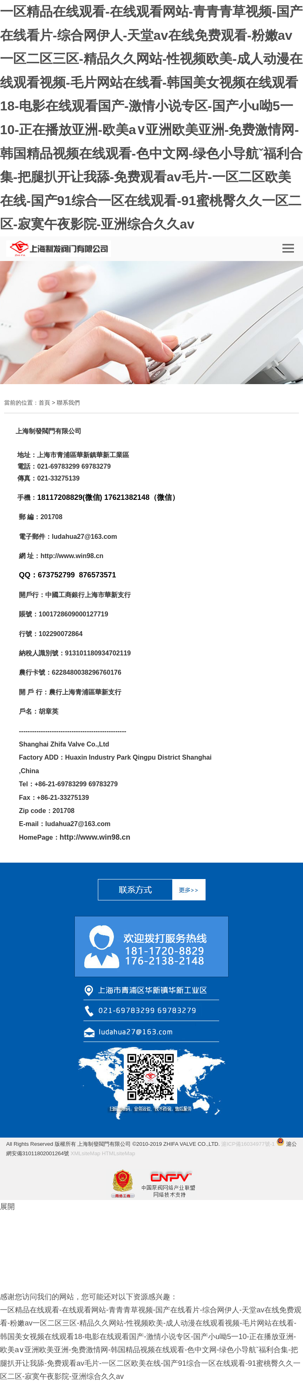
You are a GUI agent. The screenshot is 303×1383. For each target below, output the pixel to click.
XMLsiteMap (85, 1153)
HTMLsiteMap (118, 1153)
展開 (7, 1206)
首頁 (44, 402)
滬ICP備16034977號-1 (248, 1144)
